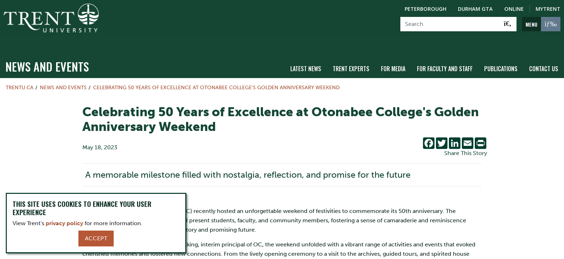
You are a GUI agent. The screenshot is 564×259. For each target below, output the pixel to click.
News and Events (47, 53)
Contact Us (543, 55)
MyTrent (548, 8)
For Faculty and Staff (445, 55)
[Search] (449, 24)
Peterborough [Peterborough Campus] (425, 8)
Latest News (305, 55)
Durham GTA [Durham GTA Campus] (475, 8)
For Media (393, 55)
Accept (96, 238)
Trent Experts (351, 55)
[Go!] (508, 24)
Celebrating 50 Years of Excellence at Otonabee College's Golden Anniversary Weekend (216, 74)
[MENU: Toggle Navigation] (541, 24)
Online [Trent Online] (514, 8)
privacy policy (64, 223)
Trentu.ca (19, 74)
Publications (501, 55)
